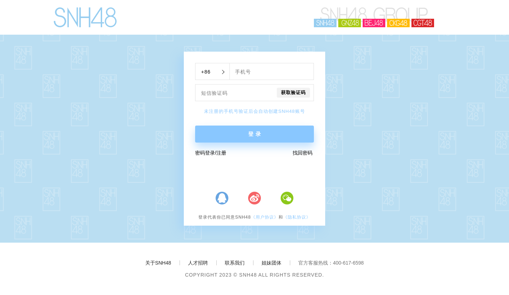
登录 (255, 134)
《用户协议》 (265, 217)
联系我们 (235, 263)
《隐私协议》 (297, 217)
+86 (206, 72)
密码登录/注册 (210, 153)
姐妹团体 (271, 263)
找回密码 (302, 153)
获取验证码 (293, 92)
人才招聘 (198, 263)
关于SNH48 (158, 263)
